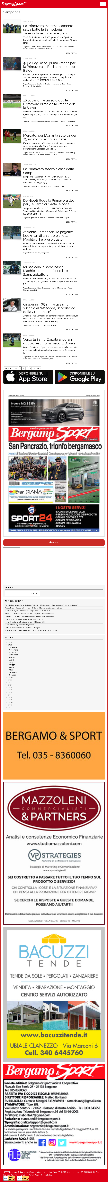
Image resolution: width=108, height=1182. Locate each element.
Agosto (12, 657)
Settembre (13, 655)
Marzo (11, 670)
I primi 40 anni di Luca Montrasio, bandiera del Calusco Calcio (25, 622)
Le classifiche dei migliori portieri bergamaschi (19, 625)
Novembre (13, 650)
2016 (10, 697)
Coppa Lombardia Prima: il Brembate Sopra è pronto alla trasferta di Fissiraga (29, 616)
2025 (10, 645)
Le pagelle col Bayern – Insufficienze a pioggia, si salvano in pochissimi (27, 611)
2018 (10, 692)
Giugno (12, 662)
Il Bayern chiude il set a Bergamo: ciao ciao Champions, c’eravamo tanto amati (30, 614)
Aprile (11, 667)
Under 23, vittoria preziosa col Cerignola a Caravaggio (22, 628)
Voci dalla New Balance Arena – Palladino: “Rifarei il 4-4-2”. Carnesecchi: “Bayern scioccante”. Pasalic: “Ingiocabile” (41, 605)
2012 (10, 707)
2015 (10, 700)
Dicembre (13, 647)
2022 (10, 682)
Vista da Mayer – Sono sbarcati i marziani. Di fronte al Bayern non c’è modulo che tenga (33, 608)
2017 (10, 695)
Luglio (11, 660)
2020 (10, 687)
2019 (10, 690)
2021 (10, 685)
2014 (10, 702)
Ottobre (12, 652)
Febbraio (13, 672)
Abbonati (54, 542)
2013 (10, 705)
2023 (10, 680)
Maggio (12, 665)
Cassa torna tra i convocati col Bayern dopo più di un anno (24, 619)
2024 (10, 677)
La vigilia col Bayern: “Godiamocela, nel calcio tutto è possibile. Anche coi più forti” (31, 630)
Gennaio (12, 675)
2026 (10, 642)
